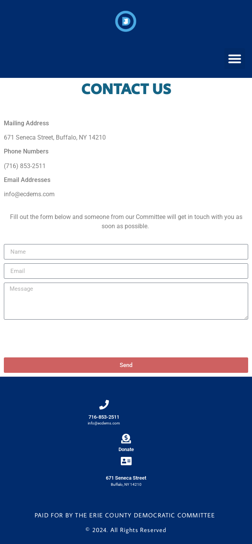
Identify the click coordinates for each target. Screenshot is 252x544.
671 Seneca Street (126, 478)
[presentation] (62, 338)
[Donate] (126, 438)
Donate (126, 449)
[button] (234, 58)
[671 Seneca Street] (126, 461)
